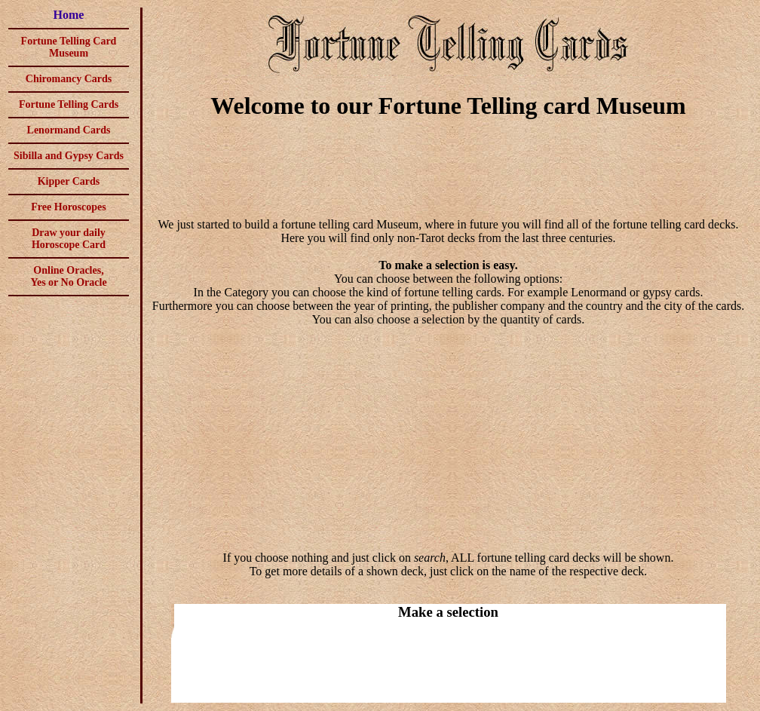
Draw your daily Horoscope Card (69, 238)
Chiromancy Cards (69, 78)
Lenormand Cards (69, 130)
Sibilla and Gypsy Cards (69, 155)
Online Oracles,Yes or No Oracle (68, 276)
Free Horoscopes (68, 207)
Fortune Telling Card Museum (69, 47)
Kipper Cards (69, 181)
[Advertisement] (448, 170)
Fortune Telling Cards (68, 104)
